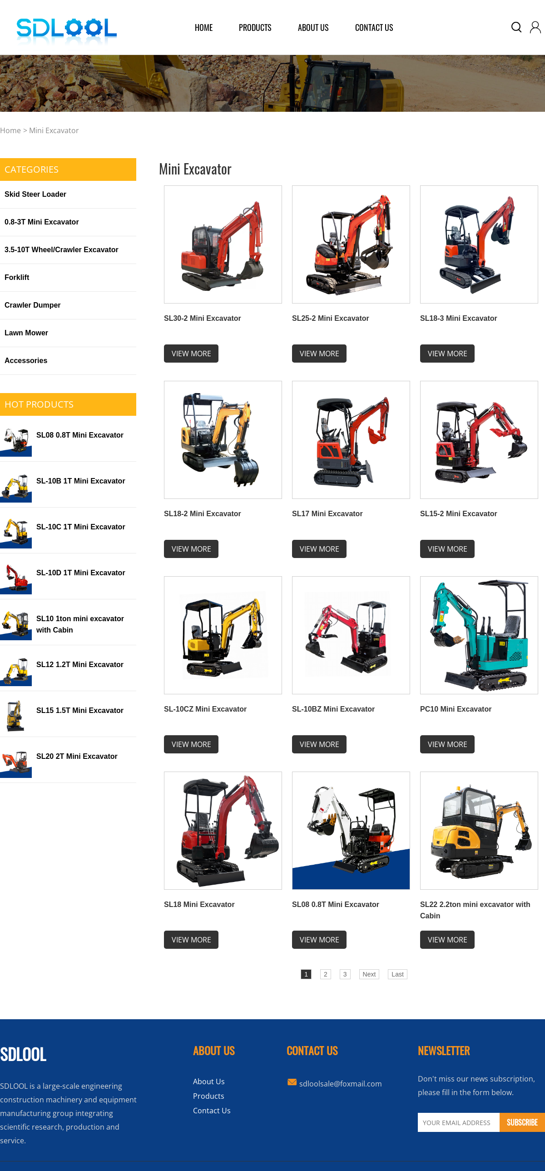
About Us (209, 1081)
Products (208, 1096)
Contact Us (374, 27)
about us (313, 27)
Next (369, 974)
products (255, 27)
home (204, 27)
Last (397, 974)
